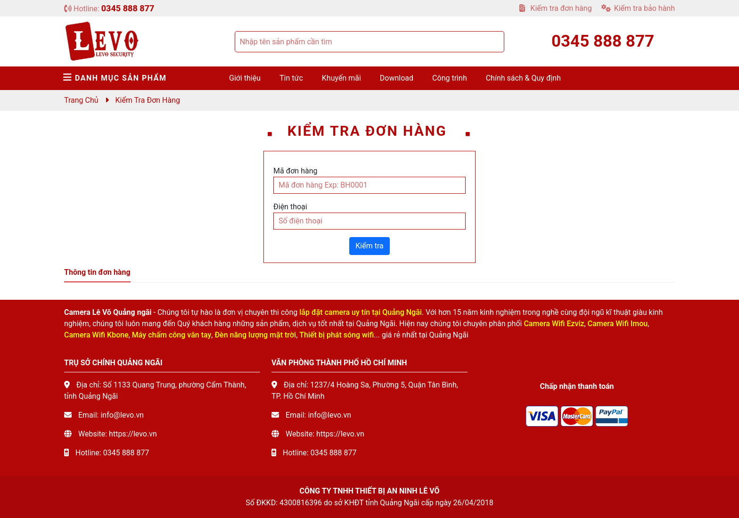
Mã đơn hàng (295, 170)
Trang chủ (81, 100)
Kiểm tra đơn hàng (555, 8)
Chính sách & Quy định (523, 78)
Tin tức (291, 78)
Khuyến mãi (341, 78)
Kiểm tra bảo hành (638, 8)
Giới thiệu (245, 78)
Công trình (449, 78)
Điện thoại (290, 206)
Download (396, 78)
